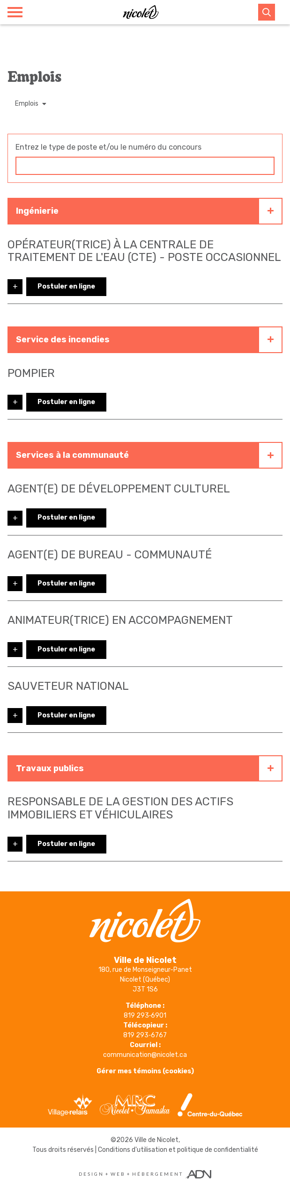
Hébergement (157, 1174)
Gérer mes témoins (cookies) (145, 1071)
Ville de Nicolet (156, 1140)
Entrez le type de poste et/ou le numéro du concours (108, 147)
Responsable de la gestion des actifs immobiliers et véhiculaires (120, 808)
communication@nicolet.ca (145, 1055)
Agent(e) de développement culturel (118, 488)
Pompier (31, 373)
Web (118, 1174)
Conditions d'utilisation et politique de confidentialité (178, 1150)
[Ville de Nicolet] (140, 12)
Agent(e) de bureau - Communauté (109, 554)
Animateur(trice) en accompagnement (120, 620)
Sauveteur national (68, 686)
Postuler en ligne (66, 286)
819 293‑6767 (145, 1035)
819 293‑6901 (145, 1016)
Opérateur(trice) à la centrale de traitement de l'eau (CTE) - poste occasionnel (144, 251)
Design (91, 1174)
